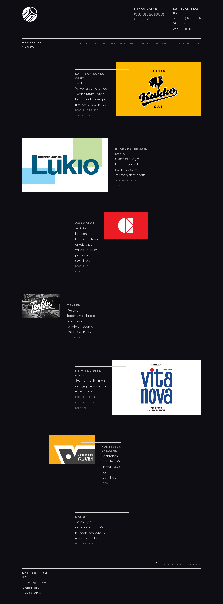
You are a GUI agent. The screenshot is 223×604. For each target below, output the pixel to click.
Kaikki (84, 43)
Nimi (112, 43)
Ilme (104, 43)
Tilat (197, 43)
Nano (80, 516)
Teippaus (146, 43)
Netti (133, 43)
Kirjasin (160, 43)
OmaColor (85, 223)
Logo (95, 43)
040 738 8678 (144, 19)
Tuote (187, 43)
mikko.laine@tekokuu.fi (150, 14)
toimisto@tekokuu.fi (187, 18)
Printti (123, 43)
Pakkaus (174, 43)
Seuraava (178, 564)
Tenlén (74, 305)
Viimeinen (194, 564)
